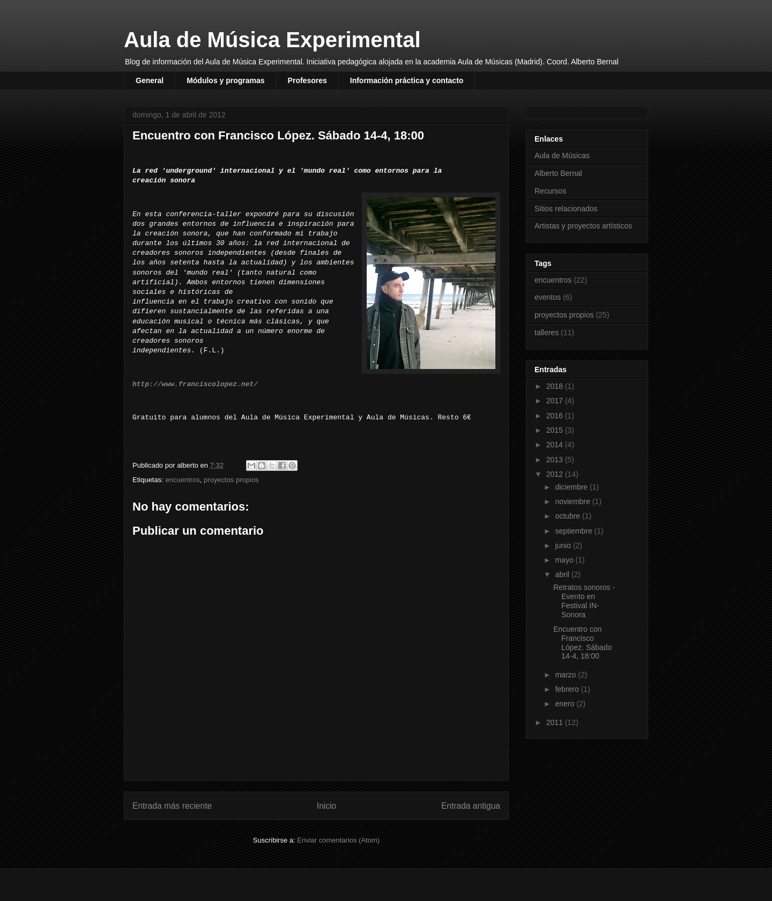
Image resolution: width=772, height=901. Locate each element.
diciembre (572, 487)
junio (564, 545)
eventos (548, 297)
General (150, 80)
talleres (547, 332)
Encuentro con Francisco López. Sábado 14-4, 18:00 (582, 642)
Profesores (307, 80)
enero (565, 703)
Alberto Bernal (558, 173)
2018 (555, 386)
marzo (566, 674)
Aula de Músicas (562, 155)
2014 (555, 444)
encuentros (182, 480)
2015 (555, 430)
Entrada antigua (470, 805)
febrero (568, 689)
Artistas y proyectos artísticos (583, 225)
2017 (555, 400)
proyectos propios (231, 480)
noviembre (573, 501)
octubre (568, 516)
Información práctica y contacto (407, 80)
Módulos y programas (225, 80)
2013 (555, 459)
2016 (555, 415)
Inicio (326, 805)
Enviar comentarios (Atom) (338, 840)
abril (563, 574)
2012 (555, 474)
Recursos (550, 191)
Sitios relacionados (566, 208)
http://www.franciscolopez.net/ (195, 384)
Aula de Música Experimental (272, 39)
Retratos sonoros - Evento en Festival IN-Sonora (584, 600)
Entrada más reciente (172, 805)
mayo (565, 560)
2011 (555, 722)
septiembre (574, 531)
